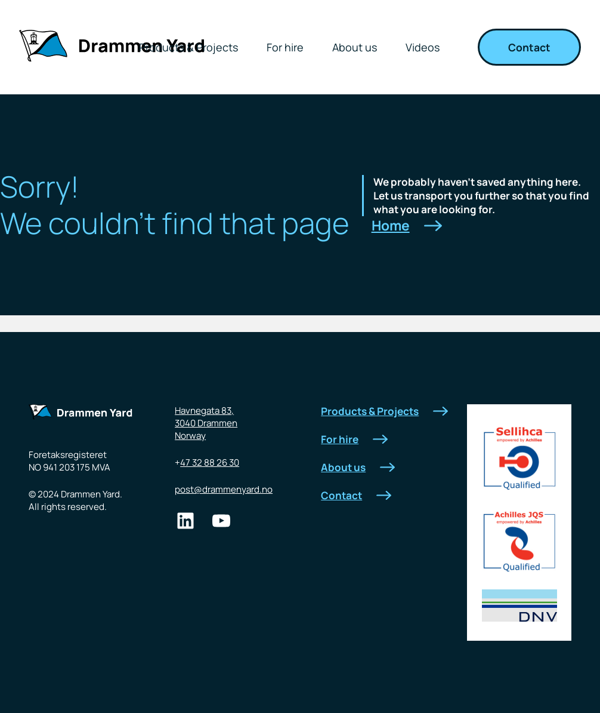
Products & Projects (188, 47)
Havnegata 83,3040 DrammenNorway (206, 423)
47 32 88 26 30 (209, 462)
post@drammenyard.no (224, 489)
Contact (529, 47)
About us (354, 47)
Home (407, 225)
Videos (423, 47)
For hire (285, 47)
